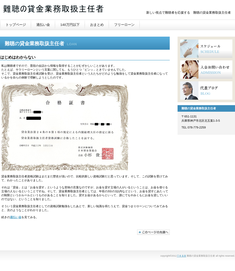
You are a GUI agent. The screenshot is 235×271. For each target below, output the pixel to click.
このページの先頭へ (153, 232)
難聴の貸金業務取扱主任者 (55, 10)
